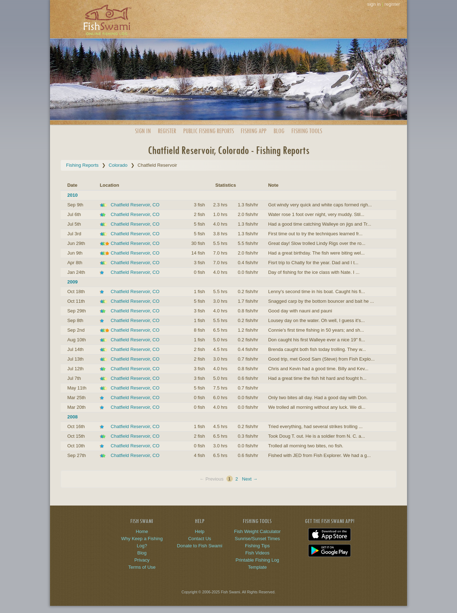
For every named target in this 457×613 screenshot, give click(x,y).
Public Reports (208, 131)
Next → (249, 479)
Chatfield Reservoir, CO (135, 204)
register (392, 4)
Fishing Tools (306, 131)
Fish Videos (257, 553)
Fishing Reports (82, 165)
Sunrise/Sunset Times (257, 538)
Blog (278, 131)
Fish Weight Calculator (257, 531)
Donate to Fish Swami (199, 545)
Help (200, 531)
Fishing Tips (257, 545)
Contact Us (199, 538)
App (253, 131)
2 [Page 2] (236, 479)
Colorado (118, 165)
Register (167, 131)
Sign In (143, 131)
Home (142, 531)
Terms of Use (142, 567)
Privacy (142, 560)
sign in (374, 4)
